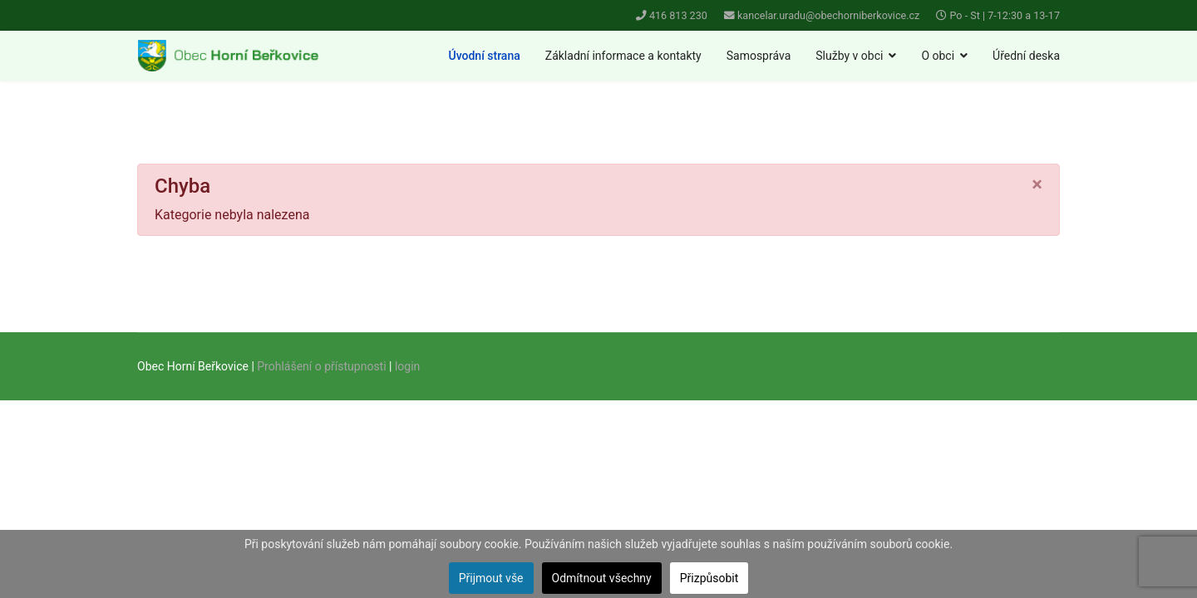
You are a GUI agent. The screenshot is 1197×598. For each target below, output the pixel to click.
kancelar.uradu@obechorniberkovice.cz (828, 15)
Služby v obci (849, 55)
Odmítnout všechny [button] (602, 578)
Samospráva (759, 55)
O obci (937, 55)
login (407, 366)
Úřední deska (1026, 55)
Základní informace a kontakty (623, 55)
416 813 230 (678, 15)
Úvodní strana (484, 55)
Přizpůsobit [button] (709, 578)
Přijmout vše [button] (491, 578)
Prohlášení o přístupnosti (321, 366)
